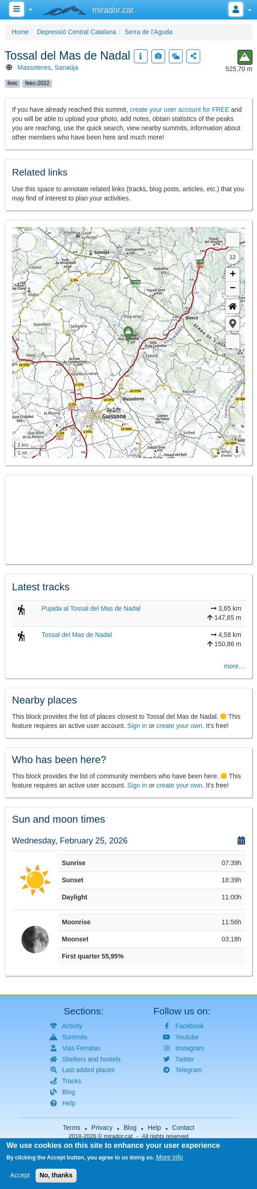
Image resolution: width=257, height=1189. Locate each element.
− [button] (233, 289)
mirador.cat (118, 1136)
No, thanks (56, 1175)
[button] (232, 324)
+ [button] (233, 275)
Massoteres (34, 67)
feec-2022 (37, 83)
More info (169, 1157)
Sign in (137, 725)
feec (12, 83)
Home (20, 32)
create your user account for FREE (179, 109)
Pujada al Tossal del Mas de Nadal (91, 608)
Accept (20, 1175)
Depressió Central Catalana (76, 32)
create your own (179, 725)
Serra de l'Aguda (149, 32)
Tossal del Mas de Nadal (77, 634)
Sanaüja (66, 67)
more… (234, 666)
